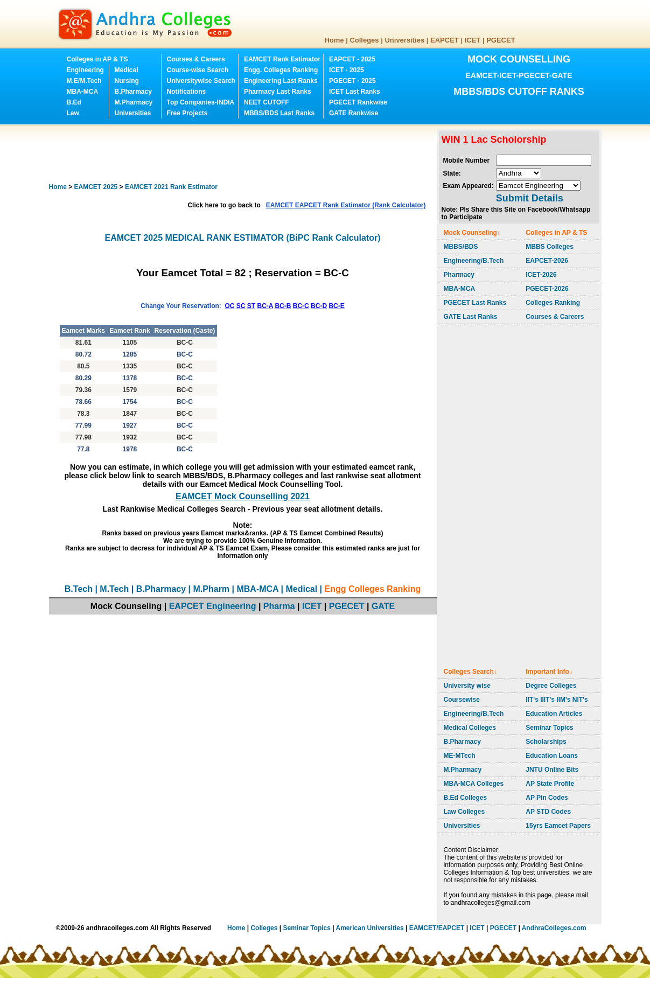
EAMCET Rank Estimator (282, 59)
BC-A (265, 306)
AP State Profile (550, 783)
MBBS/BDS (461, 246)
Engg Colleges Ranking (373, 589)
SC (241, 306)
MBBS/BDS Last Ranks (279, 113)
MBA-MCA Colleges (474, 783)
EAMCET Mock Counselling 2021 (243, 496)
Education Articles (554, 713)
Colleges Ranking (553, 302)
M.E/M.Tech (84, 81)
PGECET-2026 (547, 288)
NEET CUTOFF (266, 102)
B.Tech (79, 589)
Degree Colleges (551, 685)
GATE (383, 606)
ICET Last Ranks (354, 91)
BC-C (301, 306)
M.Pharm (211, 589)
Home (334, 40)
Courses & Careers (196, 59)
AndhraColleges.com (554, 928)
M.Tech (114, 589)
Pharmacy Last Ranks (277, 91)
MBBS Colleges (550, 246)
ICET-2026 (541, 274)
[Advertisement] (245, 153)
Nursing (127, 81)
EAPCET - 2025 (352, 59)
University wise (467, 685)
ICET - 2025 (346, 70)
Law (73, 113)
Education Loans (552, 755)
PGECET (500, 40)
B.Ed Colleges (465, 797)
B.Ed (74, 102)
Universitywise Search (201, 81)
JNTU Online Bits (552, 769)
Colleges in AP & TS (97, 59)
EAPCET (444, 40)
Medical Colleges (470, 727)
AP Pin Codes (547, 797)
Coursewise (462, 699)
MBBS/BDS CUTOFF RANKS (518, 91)
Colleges (364, 40)
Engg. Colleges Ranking (281, 70)
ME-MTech (460, 755)
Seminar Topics (549, 727)
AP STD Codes (548, 811)
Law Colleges (464, 811)
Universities (404, 40)
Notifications (186, 91)
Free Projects (187, 113)
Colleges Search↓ (470, 671)
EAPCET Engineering (212, 606)
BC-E (336, 306)
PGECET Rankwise (358, 102)
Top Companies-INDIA (201, 102)
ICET (473, 40)
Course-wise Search (198, 70)
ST (251, 306)
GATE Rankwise (353, 113)
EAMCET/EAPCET (437, 928)
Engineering (85, 70)
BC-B (283, 306)
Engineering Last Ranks (281, 81)
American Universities (370, 928)
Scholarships (546, 741)
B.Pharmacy (133, 91)
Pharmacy (459, 274)
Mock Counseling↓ (472, 232)
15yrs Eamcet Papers (558, 825)
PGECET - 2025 (352, 81)
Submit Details (529, 198)
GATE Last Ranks (471, 316)
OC (229, 306)
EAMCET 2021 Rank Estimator (171, 187)
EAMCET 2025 (96, 187)
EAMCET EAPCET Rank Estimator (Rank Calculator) (346, 205)
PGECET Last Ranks (475, 302)
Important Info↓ (549, 671)
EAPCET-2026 (547, 260)
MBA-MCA (83, 91)
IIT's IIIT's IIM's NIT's (557, 699)
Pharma (279, 606)
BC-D (319, 306)
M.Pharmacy (134, 102)
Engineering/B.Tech (474, 260)
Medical (126, 70)
